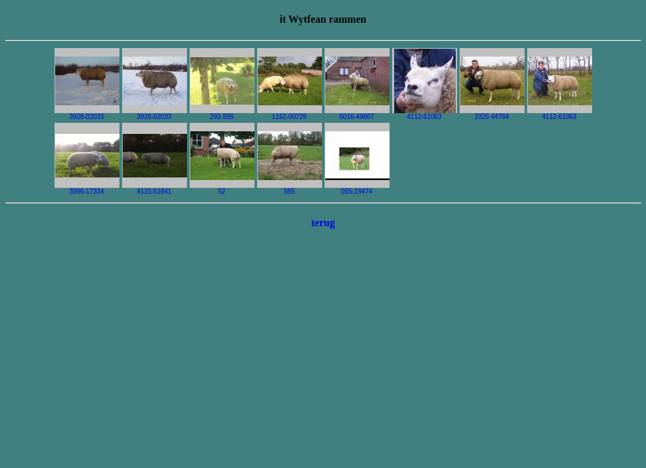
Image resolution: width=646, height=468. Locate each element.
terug (322, 222)
